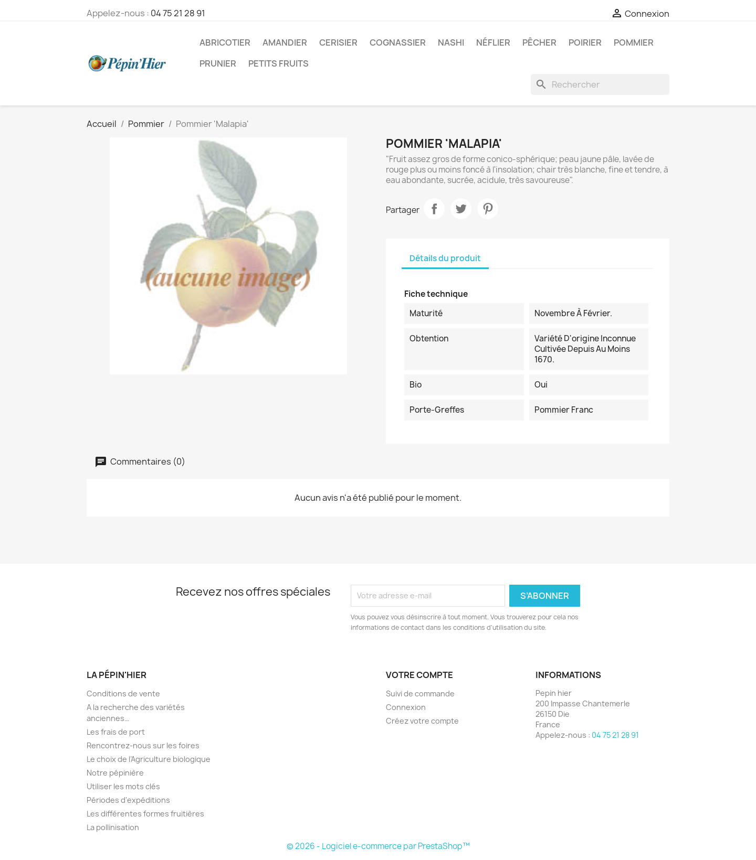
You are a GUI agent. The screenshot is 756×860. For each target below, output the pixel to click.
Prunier (218, 63)
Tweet (460, 208)
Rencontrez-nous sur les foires (143, 745)
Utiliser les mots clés (123, 786)
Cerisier (338, 42)
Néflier (493, 42)
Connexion (406, 707)
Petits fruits (278, 63)
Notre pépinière (115, 773)
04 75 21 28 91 (178, 13)
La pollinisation (113, 827)
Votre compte (419, 675)
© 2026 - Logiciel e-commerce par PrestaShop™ (378, 846)
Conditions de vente (123, 693)
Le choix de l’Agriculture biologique (149, 759)
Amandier (284, 42)
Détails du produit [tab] (445, 258)
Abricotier (225, 42)
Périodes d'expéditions (128, 800)
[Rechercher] (600, 84)
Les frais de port (116, 732)
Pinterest (487, 208)
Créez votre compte (422, 721)
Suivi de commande (420, 693)
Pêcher (539, 42)
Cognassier (398, 42)
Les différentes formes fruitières (145, 814)
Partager (434, 208)
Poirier (585, 42)
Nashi (451, 42)
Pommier (634, 42)
